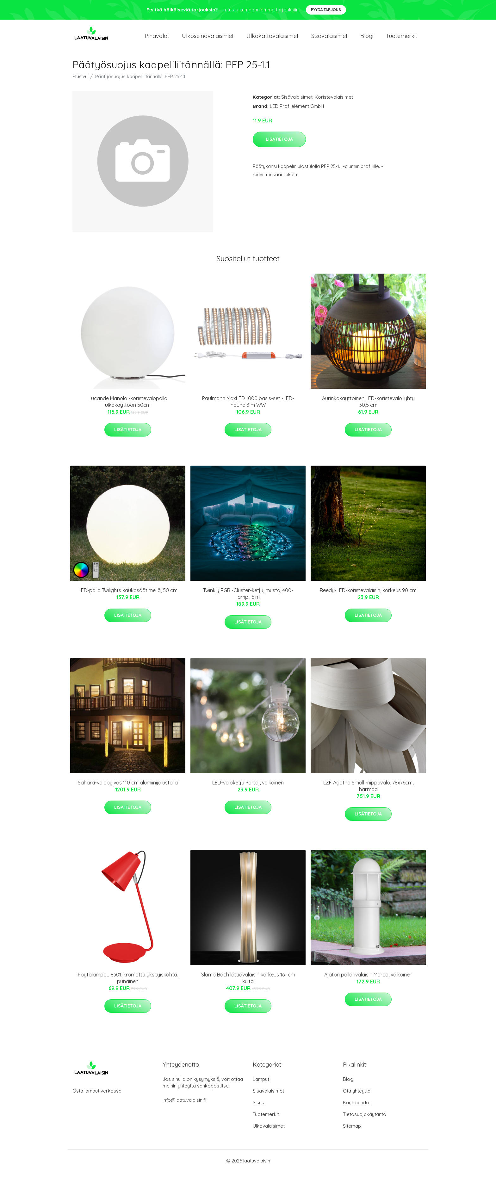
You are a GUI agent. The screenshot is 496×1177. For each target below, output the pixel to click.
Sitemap (352, 1131)
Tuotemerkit (401, 38)
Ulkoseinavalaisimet (208, 38)
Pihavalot (157, 38)
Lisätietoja (279, 144)
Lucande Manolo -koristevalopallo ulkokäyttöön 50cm (128, 406)
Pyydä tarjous (326, 9)
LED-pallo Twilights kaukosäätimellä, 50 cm (127, 595)
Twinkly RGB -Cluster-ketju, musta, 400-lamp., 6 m (248, 598)
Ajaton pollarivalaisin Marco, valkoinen (368, 980)
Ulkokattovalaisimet (272, 38)
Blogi (366, 38)
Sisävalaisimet (329, 38)
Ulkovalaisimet (269, 1131)
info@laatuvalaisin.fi (184, 1105)
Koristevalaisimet (334, 102)
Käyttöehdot (357, 1108)
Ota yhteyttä (356, 1096)
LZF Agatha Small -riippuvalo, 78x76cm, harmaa (368, 791)
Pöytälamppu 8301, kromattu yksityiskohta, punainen (128, 983)
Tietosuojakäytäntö (364, 1120)
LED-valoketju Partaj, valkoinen (248, 788)
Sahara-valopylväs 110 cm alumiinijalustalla (128, 788)
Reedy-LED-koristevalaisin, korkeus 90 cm (368, 595)
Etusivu (80, 82)
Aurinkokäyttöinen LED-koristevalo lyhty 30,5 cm (368, 406)
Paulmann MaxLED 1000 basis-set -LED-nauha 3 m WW (248, 406)
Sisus (258, 1108)
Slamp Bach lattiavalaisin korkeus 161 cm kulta (248, 983)
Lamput (261, 1084)
